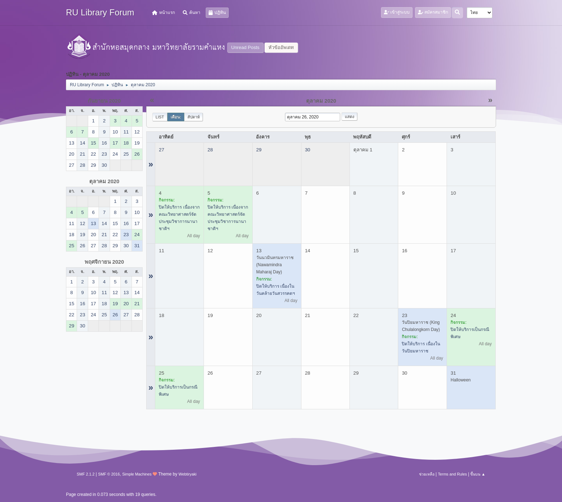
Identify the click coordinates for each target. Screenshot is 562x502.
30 (307, 149)
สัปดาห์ (193, 117)
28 (210, 149)
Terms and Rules (452, 474)
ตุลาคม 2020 (104, 181)
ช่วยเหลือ (426, 474)
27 (161, 149)
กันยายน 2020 (104, 101)
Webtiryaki (187, 474)
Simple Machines (137, 474)
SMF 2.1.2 (86, 474)
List (160, 117)
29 (259, 149)
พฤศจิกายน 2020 (104, 262)
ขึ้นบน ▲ (477, 474)
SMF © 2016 (109, 474)
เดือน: (176, 117)
